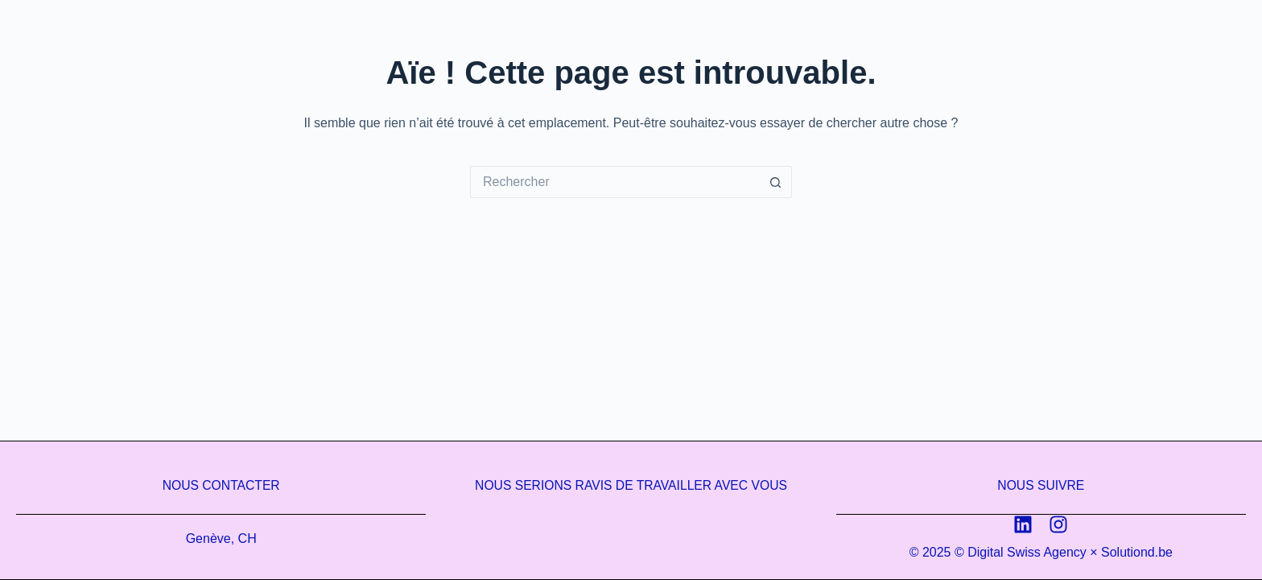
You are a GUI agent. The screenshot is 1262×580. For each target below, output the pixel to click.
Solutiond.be (1137, 552)
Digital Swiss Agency (1027, 552)
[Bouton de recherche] (776, 182)
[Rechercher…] (615, 182)
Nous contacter (221, 485)
